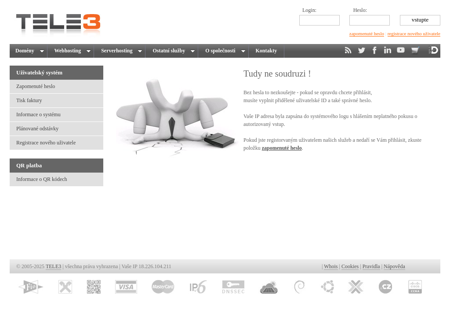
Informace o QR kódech (41, 179)
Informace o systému (38, 114)
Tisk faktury (29, 100)
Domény (29, 51)
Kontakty (266, 51)
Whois (331, 266)
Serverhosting (120, 51)
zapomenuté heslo (366, 33)
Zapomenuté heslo (35, 86)
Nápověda (394, 266)
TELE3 (53, 266)
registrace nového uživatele (414, 33)
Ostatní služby (172, 51)
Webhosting (71, 51)
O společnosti (224, 51)
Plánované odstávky (37, 128)
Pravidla (371, 266)
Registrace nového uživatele (46, 143)
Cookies (350, 266)
